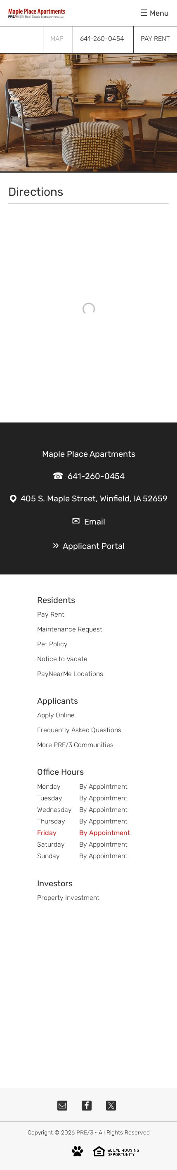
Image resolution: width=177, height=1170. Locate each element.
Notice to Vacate (62, 659)
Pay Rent (50, 614)
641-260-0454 (96, 476)
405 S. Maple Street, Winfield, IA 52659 (94, 498)
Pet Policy (52, 644)
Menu (159, 13)
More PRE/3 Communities (75, 745)
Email (94, 522)
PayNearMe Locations (70, 674)
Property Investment (68, 898)
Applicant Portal (94, 546)
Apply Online (56, 715)
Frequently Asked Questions (79, 730)
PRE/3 (84, 1132)
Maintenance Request (69, 629)
